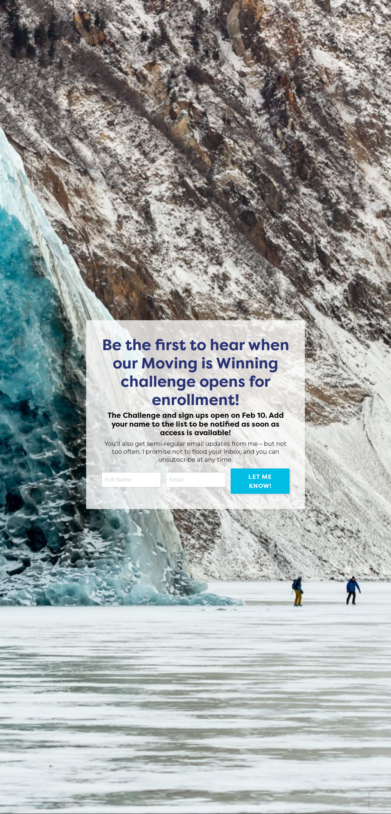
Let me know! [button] (260, 481)
